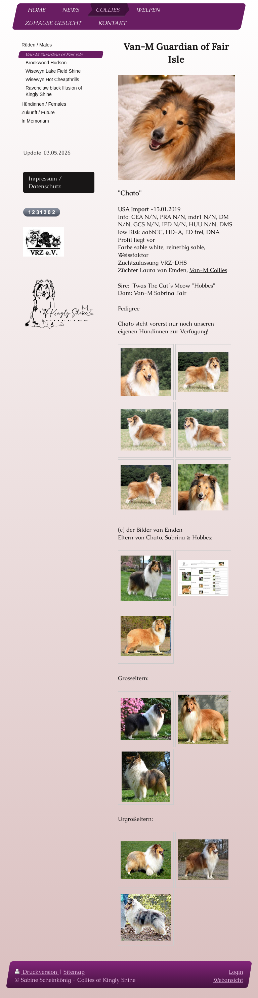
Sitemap (74, 971)
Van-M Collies (208, 270)
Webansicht (228, 979)
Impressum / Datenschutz (45, 182)
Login (236, 971)
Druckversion (37, 971)
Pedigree (128, 308)
